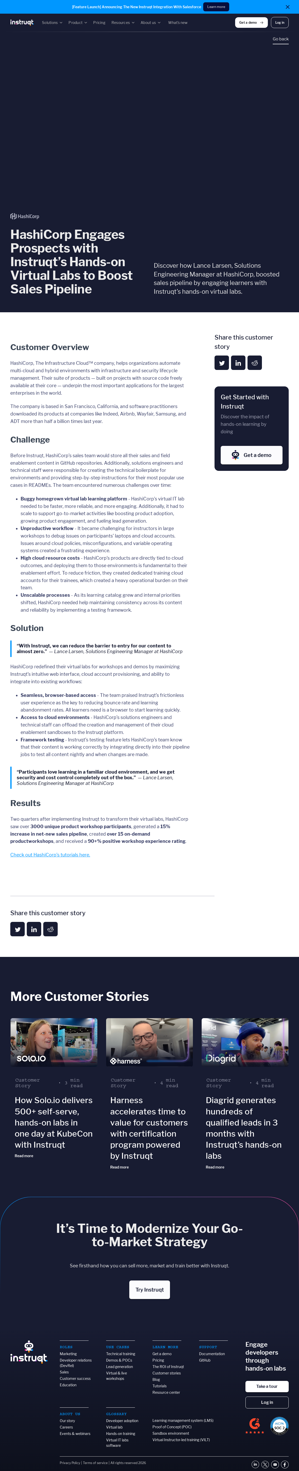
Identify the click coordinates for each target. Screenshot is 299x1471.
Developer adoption (122, 1420)
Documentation (212, 1354)
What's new (177, 22)
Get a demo (162, 1354)
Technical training (120, 1354)
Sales (64, 1372)
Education (68, 1385)
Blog (156, 1379)
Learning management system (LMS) (182, 1420)
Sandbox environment (170, 1433)
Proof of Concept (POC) (172, 1427)
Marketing (68, 1354)
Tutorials (159, 1386)
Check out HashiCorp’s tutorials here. (50, 855)
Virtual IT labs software (117, 1443)
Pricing (158, 1360)
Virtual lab (114, 1427)
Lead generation (119, 1366)
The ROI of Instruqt (168, 1366)
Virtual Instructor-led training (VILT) (181, 1440)
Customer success (75, 1378)
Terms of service (95, 1463)
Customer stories (166, 1373)
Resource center (166, 1392)
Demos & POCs (119, 1360)
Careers (66, 1427)
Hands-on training (120, 1433)
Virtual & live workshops (116, 1376)
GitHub (204, 1360)
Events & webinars (75, 1433)
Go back (281, 39)
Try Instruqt (149, 1290)
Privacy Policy (70, 1463)
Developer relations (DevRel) (76, 1363)
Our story (67, 1420)
